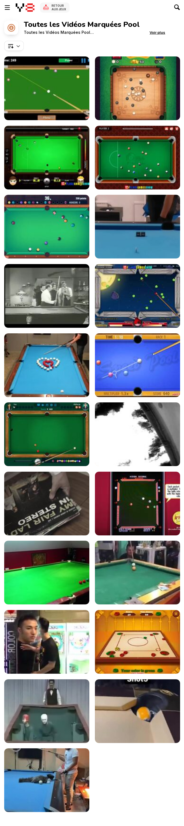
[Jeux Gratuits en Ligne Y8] (25, 7)
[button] (157, 32)
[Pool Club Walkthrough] (46, 226)
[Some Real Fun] (46, 642)
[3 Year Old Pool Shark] (46, 572)
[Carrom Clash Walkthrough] (137, 88)
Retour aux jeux (59, 7)
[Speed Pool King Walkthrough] (137, 365)
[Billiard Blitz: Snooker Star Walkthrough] (46, 157)
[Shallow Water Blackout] (137, 434)
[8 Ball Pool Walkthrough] (137, 157)
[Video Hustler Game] (137, 503)
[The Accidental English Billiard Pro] (137, 572)
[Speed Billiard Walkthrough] (46, 88)
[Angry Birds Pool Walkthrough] (137, 296)
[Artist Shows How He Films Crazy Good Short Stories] (137, 711)
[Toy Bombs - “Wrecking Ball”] (46, 503)
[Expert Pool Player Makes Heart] (46, 365)
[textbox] (14, 46)
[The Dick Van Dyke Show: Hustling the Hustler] (46, 296)
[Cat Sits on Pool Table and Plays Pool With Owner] (46, 780)
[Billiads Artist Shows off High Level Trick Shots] (137, 226)
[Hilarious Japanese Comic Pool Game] (46, 711)
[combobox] (14, 46)
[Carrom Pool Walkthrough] (137, 642)
